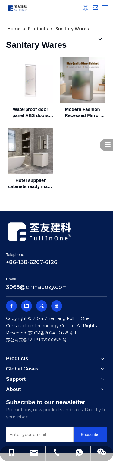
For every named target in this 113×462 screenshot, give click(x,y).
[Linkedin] (26, 306)
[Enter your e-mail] (38, 434)
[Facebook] (11, 306)
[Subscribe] (90, 434)
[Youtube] (56, 306)
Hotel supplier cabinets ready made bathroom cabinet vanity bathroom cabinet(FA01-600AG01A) (30, 183)
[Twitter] (41, 306)
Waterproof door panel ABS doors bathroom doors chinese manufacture (30, 112)
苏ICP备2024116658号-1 (52, 333)
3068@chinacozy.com (37, 287)
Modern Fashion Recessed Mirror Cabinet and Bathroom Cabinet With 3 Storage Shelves (82, 112)
